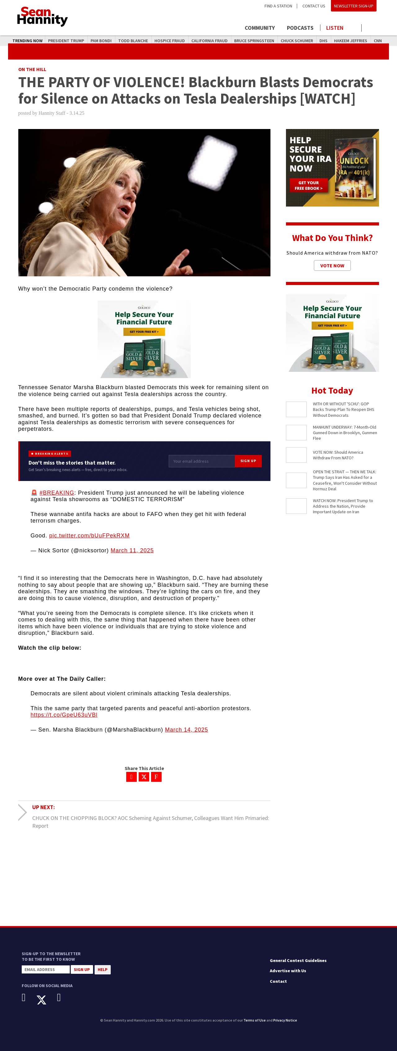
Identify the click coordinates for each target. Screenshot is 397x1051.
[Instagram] (63, 997)
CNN (378, 40)
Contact (278, 981)
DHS (323, 40)
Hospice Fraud (169, 40)
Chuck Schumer (297, 40)
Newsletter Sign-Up (353, 6)
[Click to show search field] (371, 28)
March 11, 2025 (132, 550)
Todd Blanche (133, 40)
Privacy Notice (285, 1020)
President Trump (66, 40)
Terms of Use (254, 1020)
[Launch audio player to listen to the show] (341, 28)
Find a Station (278, 6)
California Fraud (209, 40)
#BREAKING (57, 493)
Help (103, 969)
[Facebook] (28, 997)
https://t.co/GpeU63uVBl (64, 715)
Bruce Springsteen (254, 40)
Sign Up (248, 460)
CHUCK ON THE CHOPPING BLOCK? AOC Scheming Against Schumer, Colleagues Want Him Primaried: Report (150, 821)
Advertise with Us (288, 970)
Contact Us (313, 6)
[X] (46, 1000)
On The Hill (32, 69)
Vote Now (332, 265)
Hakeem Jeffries (350, 40)
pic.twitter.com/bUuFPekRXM (89, 535)
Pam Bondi (101, 40)
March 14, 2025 (186, 730)
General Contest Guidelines (298, 960)
